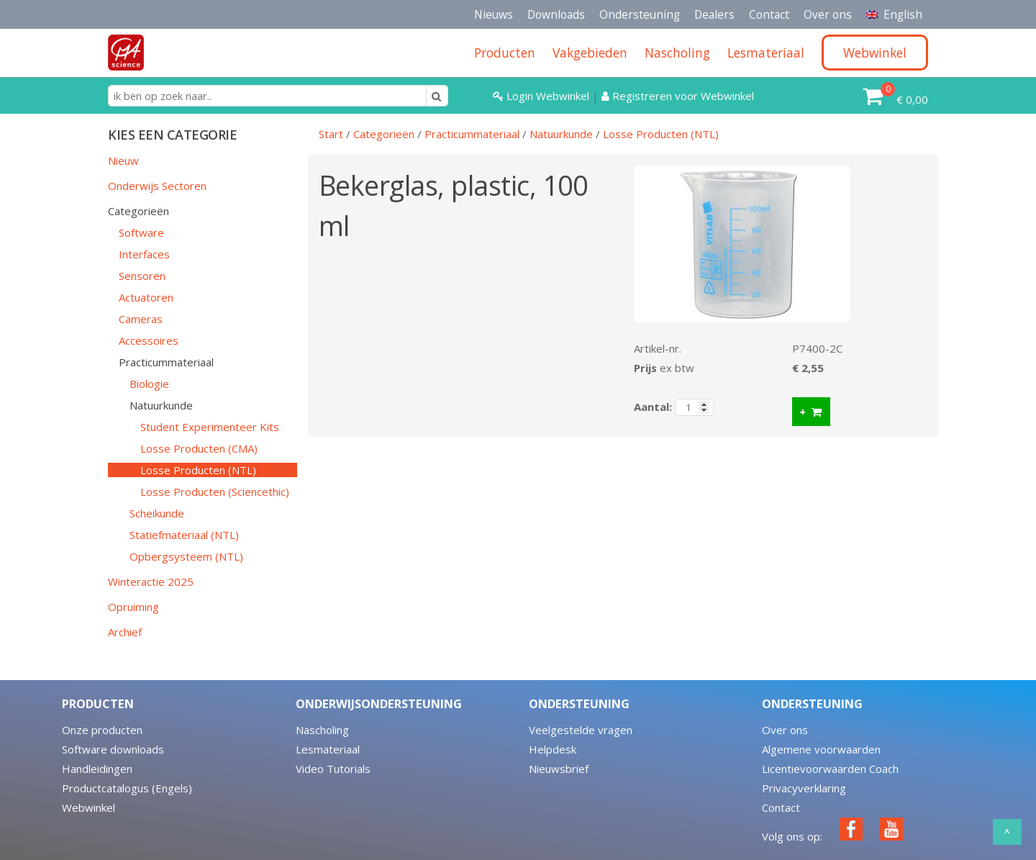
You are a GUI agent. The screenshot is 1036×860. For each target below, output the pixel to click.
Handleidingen (97, 768)
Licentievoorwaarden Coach (830, 768)
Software (141, 232)
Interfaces (144, 254)
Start (331, 134)
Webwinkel (88, 807)
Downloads (556, 14)
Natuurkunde (161, 405)
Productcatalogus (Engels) (127, 788)
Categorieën (138, 211)
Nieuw (123, 160)
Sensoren (142, 275)
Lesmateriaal (328, 749)
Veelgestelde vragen (580, 730)
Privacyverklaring (804, 788)
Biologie (149, 383)
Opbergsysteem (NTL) (186, 556)
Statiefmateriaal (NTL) (184, 535)
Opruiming (133, 606)
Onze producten (102, 730)
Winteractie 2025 (151, 581)
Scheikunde (157, 513)
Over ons (828, 14)
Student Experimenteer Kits (209, 427)
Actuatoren (146, 297)
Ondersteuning (639, 14)
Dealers (714, 14)
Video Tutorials (333, 768)
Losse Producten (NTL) (198, 470)
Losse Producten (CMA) (199, 448)
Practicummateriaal (166, 362)
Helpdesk (552, 749)
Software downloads (113, 749)
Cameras (141, 319)
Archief (125, 632)
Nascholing (322, 730)
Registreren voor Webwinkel (677, 96)
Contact (769, 14)
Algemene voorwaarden (821, 749)
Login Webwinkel (542, 96)
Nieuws (493, 14)
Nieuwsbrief (559, 768)
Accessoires (148, 340)
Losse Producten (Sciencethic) (214, 491)
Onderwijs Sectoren (157, 185)
